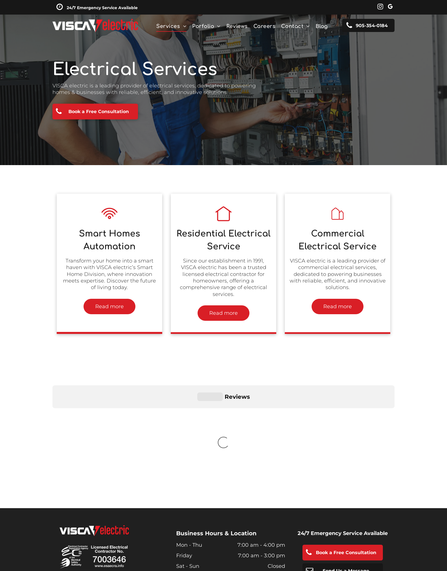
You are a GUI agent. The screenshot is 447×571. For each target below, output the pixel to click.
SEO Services (220, 548)
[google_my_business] (390, 7)
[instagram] (380, 7)
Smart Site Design (179, 548)
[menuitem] (171, 26)
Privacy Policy (73, 490)
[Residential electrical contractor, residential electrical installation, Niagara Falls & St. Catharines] (109, 220)
